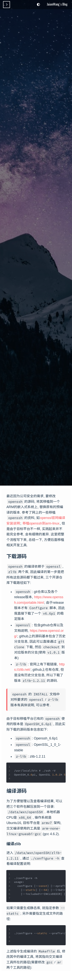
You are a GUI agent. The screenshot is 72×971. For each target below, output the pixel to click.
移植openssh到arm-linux (41, 523)
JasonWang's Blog (57, 4)
